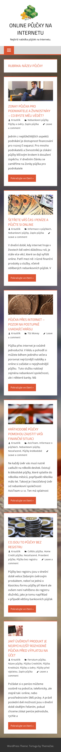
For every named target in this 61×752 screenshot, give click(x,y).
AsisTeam (33, 441)
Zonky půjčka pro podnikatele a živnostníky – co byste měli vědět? (29, 111)
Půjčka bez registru (27, 557)
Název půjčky (15, 661)
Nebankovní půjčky (38, 119)
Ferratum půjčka (37, 657)
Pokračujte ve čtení (21, 177)
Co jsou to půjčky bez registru (24, 543)
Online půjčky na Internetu (30, 29)
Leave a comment (17, 236)
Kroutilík (15, 119)
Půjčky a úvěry (16, 123)
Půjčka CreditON (33, 661)
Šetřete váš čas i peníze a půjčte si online (28, 222)
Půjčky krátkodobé (32, 449)
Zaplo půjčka (32, 123)
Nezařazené (14, 449)
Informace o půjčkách (39, 228)
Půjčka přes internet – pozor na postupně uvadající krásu (26, 323)
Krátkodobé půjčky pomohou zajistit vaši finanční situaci (25, 433)
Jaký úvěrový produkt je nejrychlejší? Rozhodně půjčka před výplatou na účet (28, 646)
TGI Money (33, 332)
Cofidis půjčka (35, 549)
